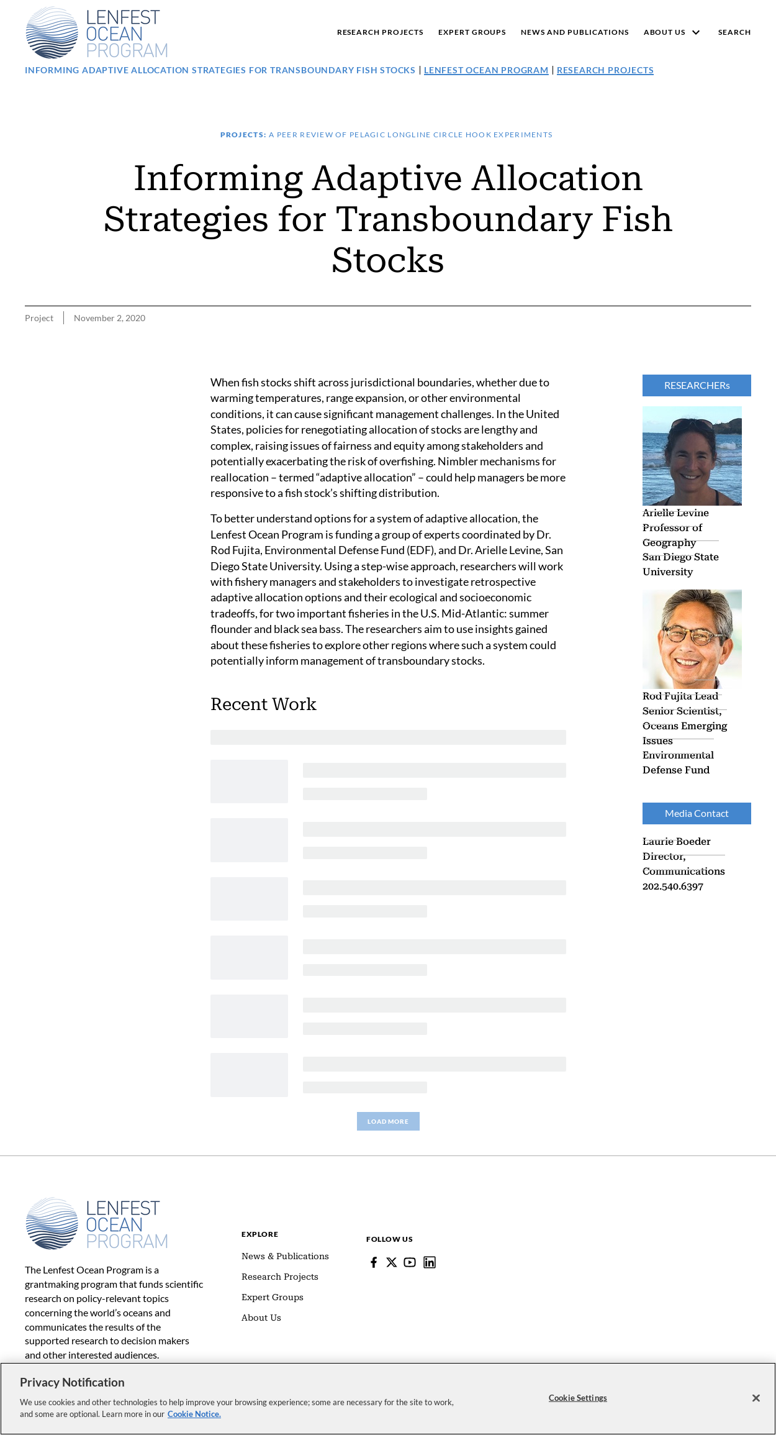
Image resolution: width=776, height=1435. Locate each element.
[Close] (756, 1397)
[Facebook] (373, 1262)
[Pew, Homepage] (96, 32)
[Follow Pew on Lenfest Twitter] (391, 1262)
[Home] (96, 1203)
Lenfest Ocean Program (486, 70)
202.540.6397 (673, 885)
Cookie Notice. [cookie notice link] (194, 1414)
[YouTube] (409, 1262)
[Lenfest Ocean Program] (429, 1262)
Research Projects (605, 70)
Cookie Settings (578, 1397)
